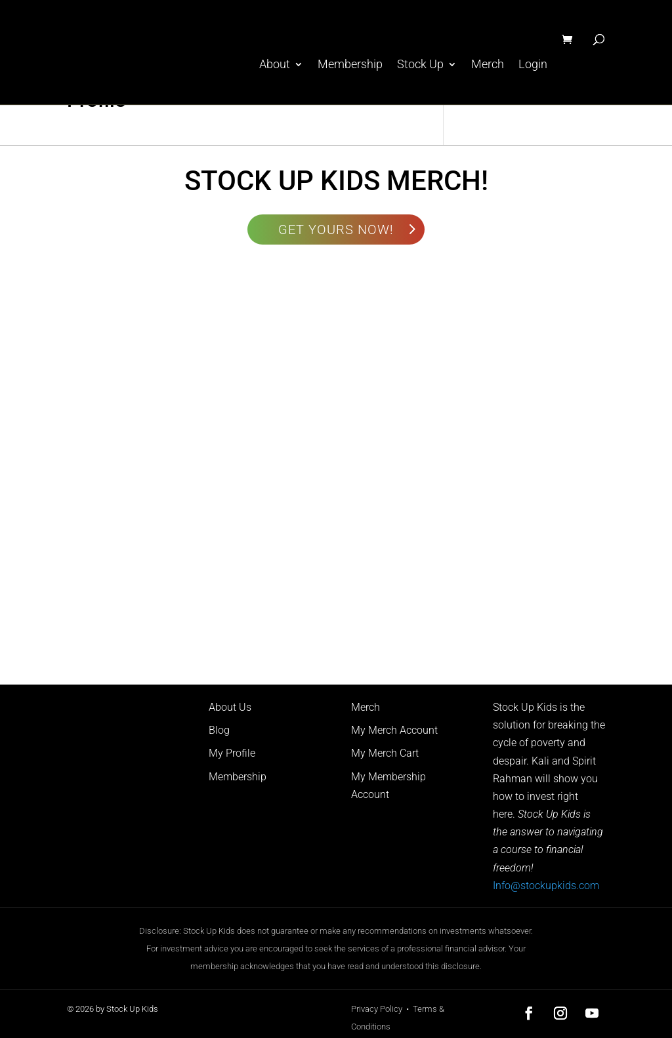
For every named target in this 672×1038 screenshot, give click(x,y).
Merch (487, 64)
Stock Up (420, 64)
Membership (350, 64)
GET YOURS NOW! (336, 229)
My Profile (232, 753)
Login (532, 64)
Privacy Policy (376, 1009)
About (274, 64)
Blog (219, 730)
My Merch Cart (385, 753)
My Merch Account (394, 730)
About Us (230, 707)
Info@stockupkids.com (546, 885)
